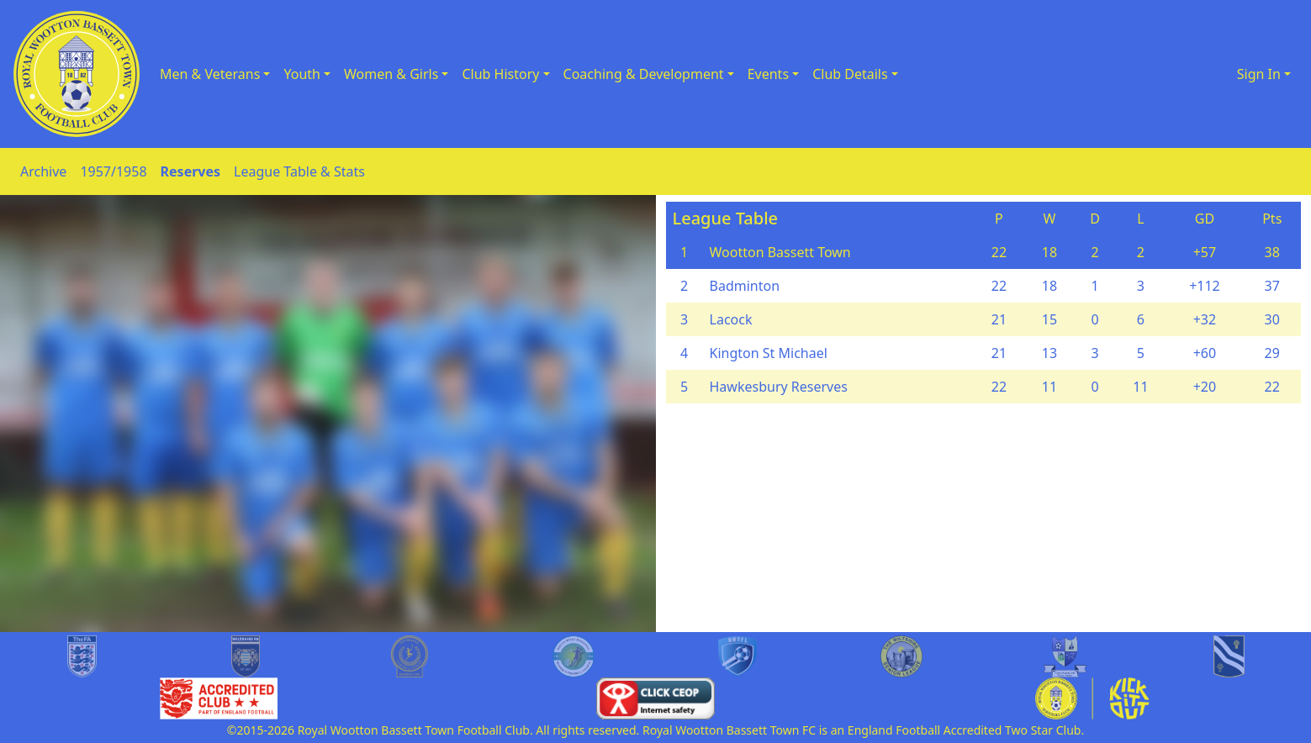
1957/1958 (113, 171)
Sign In (1259, 74)
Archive (43, 171)
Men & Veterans (210, 74)
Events (768, 74)
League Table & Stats (299, 171)
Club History (500, 74)
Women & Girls (391, 74)
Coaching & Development (643, 74)
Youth (301, 74)
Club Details (850, 74)
